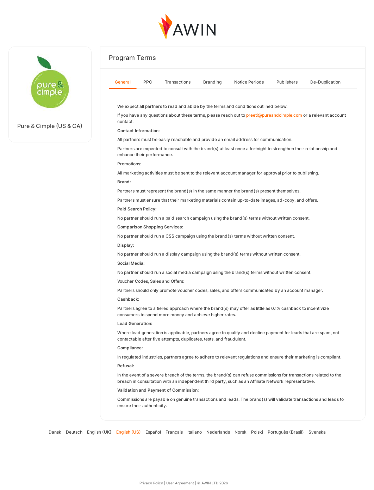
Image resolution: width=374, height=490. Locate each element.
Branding (212, 82)
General (123, 82)
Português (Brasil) (286, 432)
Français (174, 432)
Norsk (241, 432)
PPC (147, 82)
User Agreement (180, 483)
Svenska (317, 432)
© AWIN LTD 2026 (212, 483)
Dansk (55, 432)
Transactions (178, 82)
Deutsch (74, 432)
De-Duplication (325, 82)
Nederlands (218, 432)
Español (153, 432)
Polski (257, 432)
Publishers (287, 82)
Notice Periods (249, 82)
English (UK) (99, 432)
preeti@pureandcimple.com (274, 115)
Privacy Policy (151, 483)
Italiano (194, 432)
